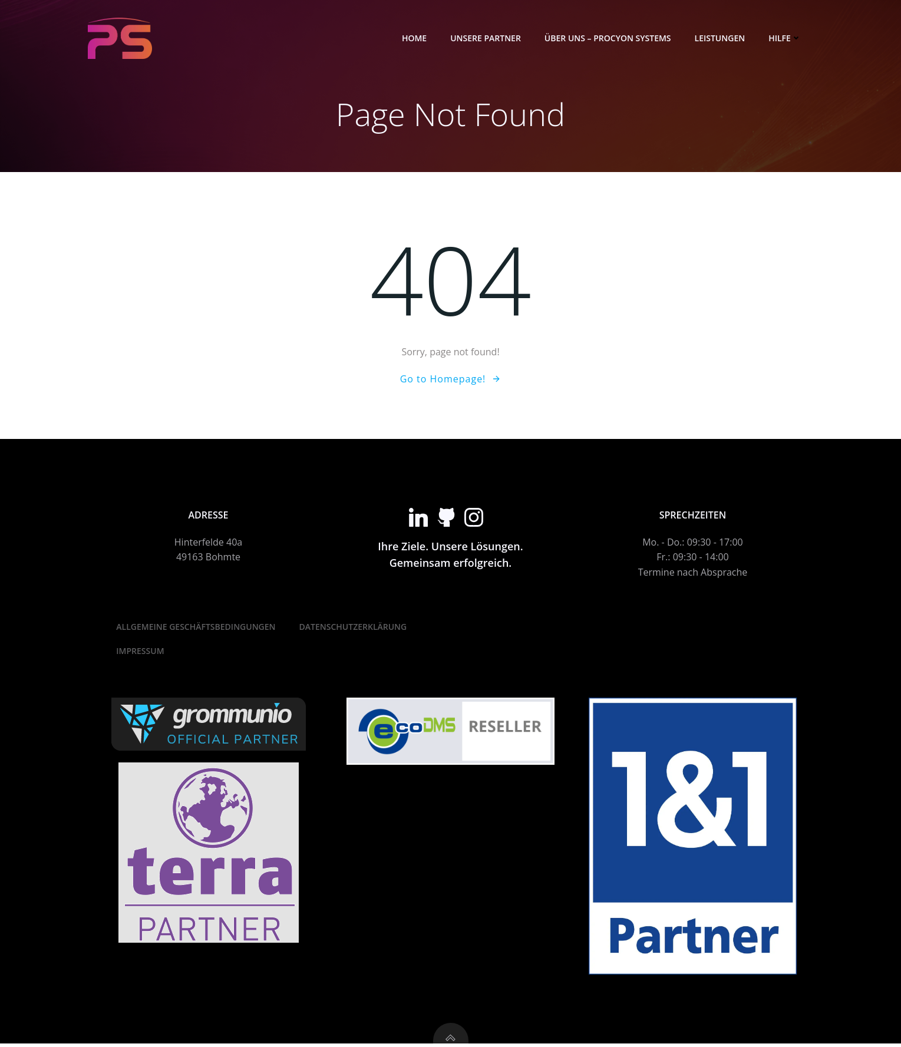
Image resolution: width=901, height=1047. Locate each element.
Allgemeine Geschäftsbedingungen (196, 629)
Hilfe (785, 38)
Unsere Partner (486, 38)
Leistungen (720, 38)
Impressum (141, 653)
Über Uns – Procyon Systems (608, 38)
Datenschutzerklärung (354, 629)
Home (414, 38)
